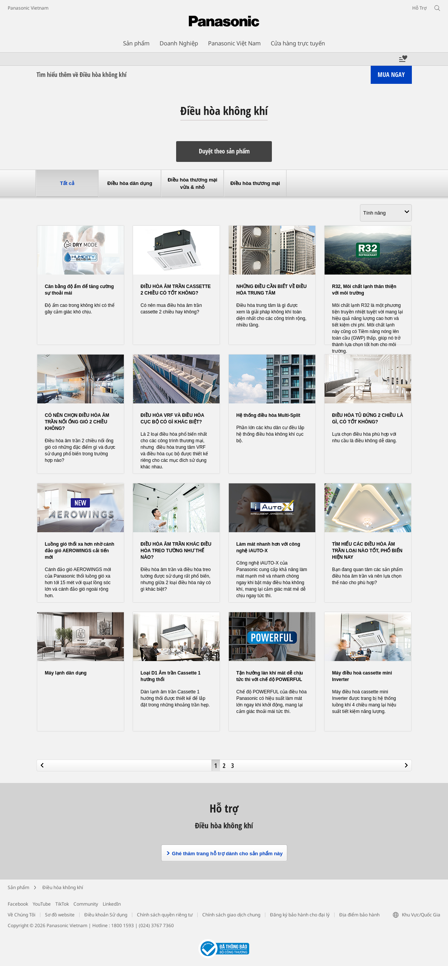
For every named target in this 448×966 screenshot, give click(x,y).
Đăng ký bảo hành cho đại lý (300, 914)
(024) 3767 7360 (156, 925)
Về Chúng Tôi (21, 914)
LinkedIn (112, 904)
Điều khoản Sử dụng (105, 914)
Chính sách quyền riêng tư (165, 914)
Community (85, 904)
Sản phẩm (18, 887)
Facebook (18, 904)
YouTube (42, 904)
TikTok (62, 904)
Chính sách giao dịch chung (231, 914)
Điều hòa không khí (62, 887)
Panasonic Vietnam (28, 8)
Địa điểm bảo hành (359, 914)
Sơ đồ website (60, 914)
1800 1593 (122, 925)
